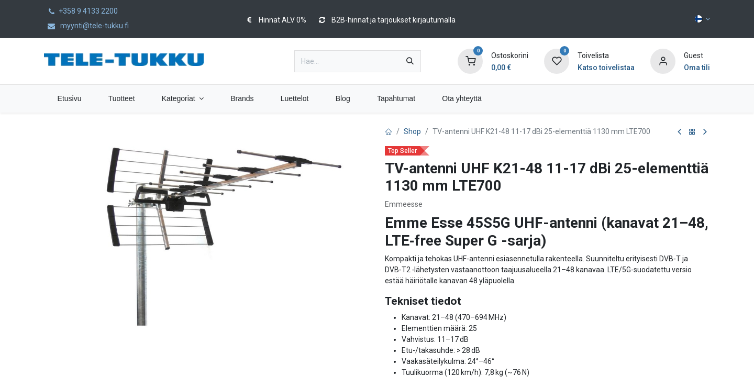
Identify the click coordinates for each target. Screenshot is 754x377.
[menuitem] (69, 99)
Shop (412, 131)
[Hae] (410, 61)
